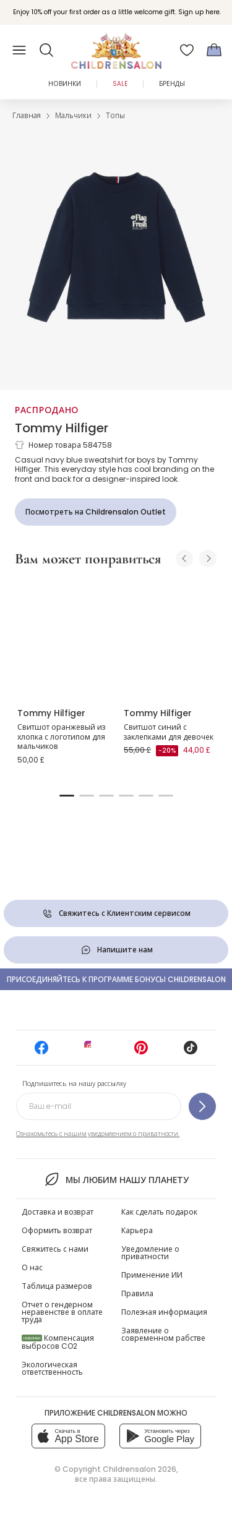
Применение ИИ (152, 1275)
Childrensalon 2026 (139, 1469)
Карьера (137, 1230)
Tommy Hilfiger (61, 428)
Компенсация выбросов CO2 (58, 1342)
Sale (120, 83)
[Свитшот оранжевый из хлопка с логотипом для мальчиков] (63, 638)
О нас (32, 1267)
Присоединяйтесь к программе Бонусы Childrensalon (116, 979)
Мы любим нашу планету (116, 1179)
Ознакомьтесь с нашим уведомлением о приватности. (97, 1134)
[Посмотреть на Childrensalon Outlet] (95, 512)
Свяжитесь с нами (55, 1249)
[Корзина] (214, 50)
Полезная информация (164, 1312)
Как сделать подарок (159, 1212)
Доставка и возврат (57, 1212)
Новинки (64, 83)
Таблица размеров (57, 1286)
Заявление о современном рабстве (163, 1334)
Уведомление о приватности (150, 1253)
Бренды (172, 83)
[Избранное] (186, 50)
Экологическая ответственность (52, 1368)
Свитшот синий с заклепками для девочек (168, 731)
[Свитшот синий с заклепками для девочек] (169, 638)
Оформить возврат (57, 1230)
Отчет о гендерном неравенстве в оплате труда (62, 1312)
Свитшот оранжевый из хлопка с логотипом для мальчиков (61, 736)
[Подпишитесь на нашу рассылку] (202, 1106)
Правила (137, 1293)
